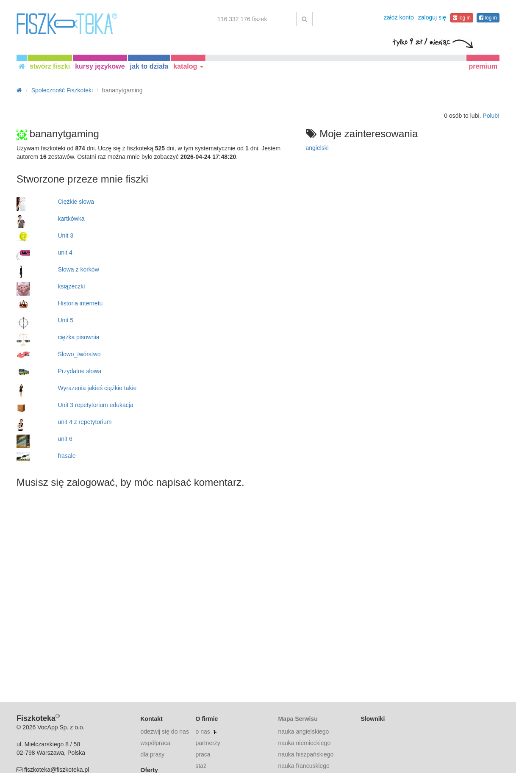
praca (202, 754)
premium (483, 66)
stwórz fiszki (50, 66)
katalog (188, 66)
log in (462, 18)
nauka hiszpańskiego (305, 754)
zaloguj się (432, 17)
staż (200, 765)
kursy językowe (100, 66)
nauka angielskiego (303, 731)
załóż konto (399, 17)
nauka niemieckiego (304, 743)
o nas (202, 731)
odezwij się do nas (165, 731)
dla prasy (153, 754)
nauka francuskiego (303, 765)
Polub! (491, 115)
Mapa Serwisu (297, 718)
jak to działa (149, 66)
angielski (317, 147)
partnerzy (207, 743)
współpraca (156, 743)
